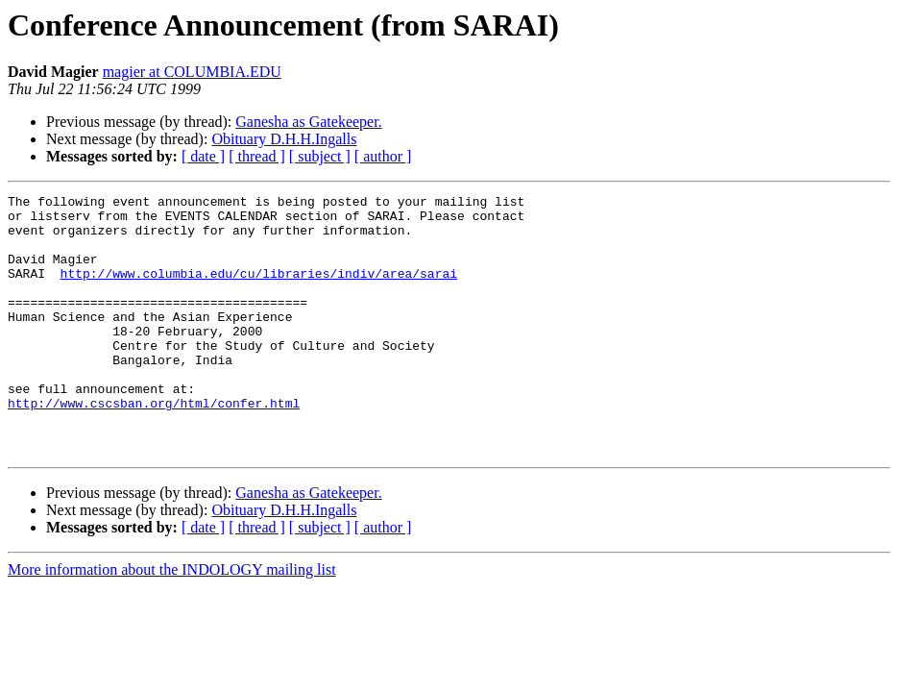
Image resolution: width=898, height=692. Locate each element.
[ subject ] (320, 156)
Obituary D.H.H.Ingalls (283, 139)
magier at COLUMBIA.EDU (192, 71)
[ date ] (203, 156)
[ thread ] (257, 156)
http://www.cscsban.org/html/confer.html (154, 446)
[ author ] (383, 156)
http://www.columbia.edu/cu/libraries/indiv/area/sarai (259, 290)
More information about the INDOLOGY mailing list (172, 621)
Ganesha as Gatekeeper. (308, 121)
